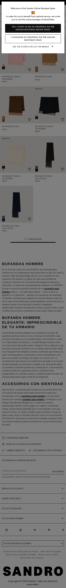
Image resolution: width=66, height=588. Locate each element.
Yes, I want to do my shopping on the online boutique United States (33, 28)
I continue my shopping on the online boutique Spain (33, 38)
